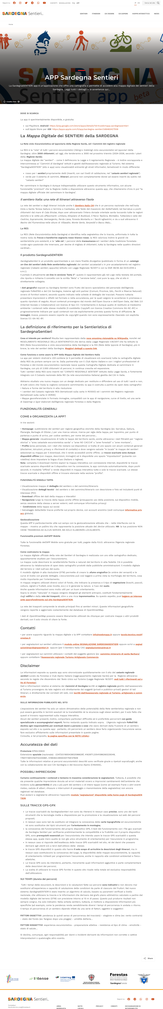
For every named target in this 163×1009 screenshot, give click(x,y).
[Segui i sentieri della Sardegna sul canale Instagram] (20, 3)
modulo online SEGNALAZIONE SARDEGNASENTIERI (91, 644)
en (139, 3)
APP (78, 3)
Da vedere (109, 14)
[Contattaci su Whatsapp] (38, 3)
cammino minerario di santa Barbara (119, 654)
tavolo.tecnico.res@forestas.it (19, 1007)
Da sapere (123, 14)
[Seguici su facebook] (14, 3)
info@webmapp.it (102, 634)
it (135, 3)
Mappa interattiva (141, 14)
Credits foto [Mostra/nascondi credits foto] (11, 102)
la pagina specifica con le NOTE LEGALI (68, 736)
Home (11, 24)
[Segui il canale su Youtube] (44, 3)
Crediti (114, 1006)
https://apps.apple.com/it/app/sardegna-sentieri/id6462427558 (85, 129)
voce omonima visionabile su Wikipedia (107, 338)
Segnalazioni (65, 3)
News (156, 14)
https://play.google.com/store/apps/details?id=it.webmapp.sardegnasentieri (89, 125)
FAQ (73, 3)
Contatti (53, 3)
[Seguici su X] (26, 3)
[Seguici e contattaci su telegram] (32, 3)
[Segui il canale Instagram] (146, 999)
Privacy (99, 1006)
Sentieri (83, 14)
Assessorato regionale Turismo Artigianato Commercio (70, 657)
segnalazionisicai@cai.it (98, 647)
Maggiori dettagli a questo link (81, 348)
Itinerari (96, 14)
